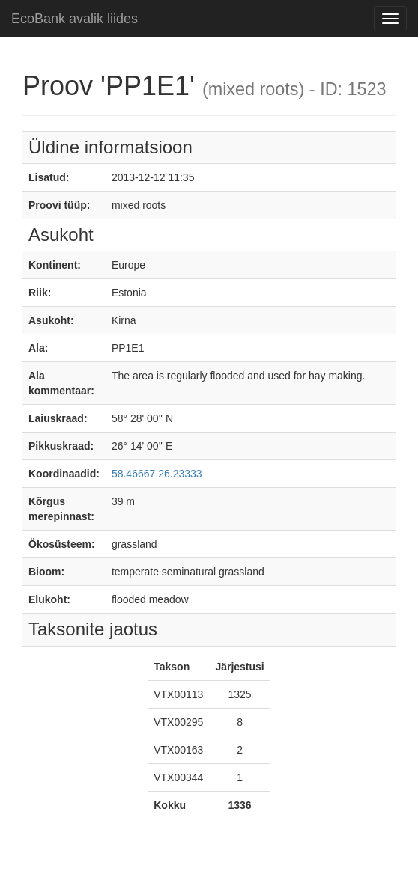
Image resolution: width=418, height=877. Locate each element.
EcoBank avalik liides (74, 18)
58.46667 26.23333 (157, 474)
